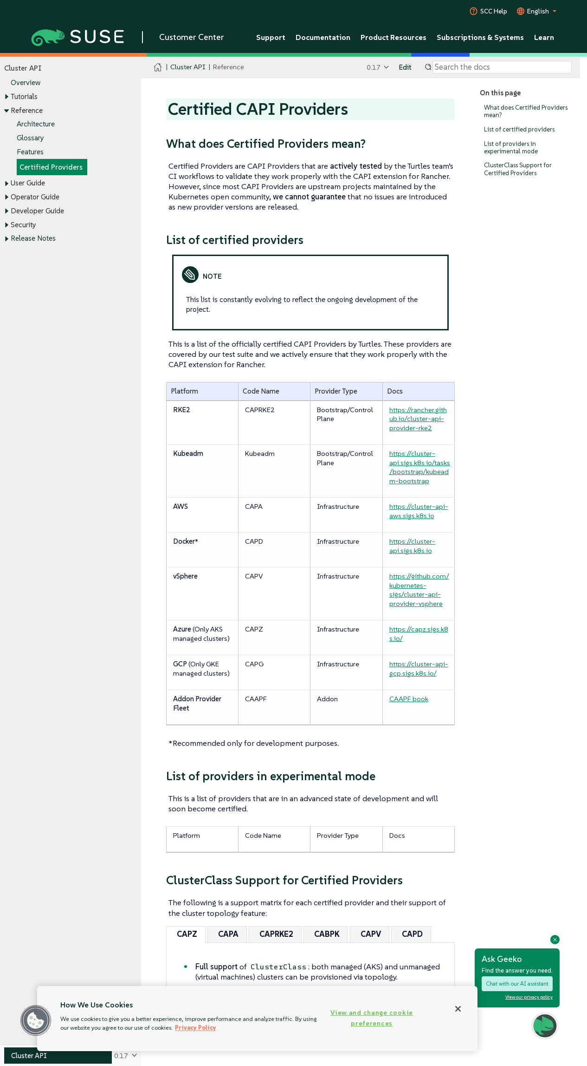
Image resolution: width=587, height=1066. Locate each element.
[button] (36, 1020)
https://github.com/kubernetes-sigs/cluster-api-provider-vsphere (419, 590)
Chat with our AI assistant (517, 983)
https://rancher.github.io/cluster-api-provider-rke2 (418, 418)
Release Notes (33, 238)
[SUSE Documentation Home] (158, 67)
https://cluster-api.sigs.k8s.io (412, 546)
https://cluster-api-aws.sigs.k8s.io (418, 511)
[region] (257, 1018)
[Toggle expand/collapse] (6, 97)
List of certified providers (519, 129)
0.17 (374, 67)
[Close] (458, 1009)
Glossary (30, 137)
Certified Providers (51, 167)
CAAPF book (408, 698)
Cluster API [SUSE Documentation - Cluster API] (187, 67)
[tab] (186, 934)
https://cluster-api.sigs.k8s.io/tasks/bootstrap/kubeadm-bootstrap (419, 467)
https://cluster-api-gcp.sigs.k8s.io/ (418, 668)
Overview (25, 83)
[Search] (502, 67)
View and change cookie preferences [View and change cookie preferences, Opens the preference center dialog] (371, 1017)
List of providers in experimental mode (511, 147)
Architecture (36, 124)
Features (30, 151)
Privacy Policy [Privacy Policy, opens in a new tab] (195, 1028)
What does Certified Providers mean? (526, 111)
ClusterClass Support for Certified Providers (518, 169)
